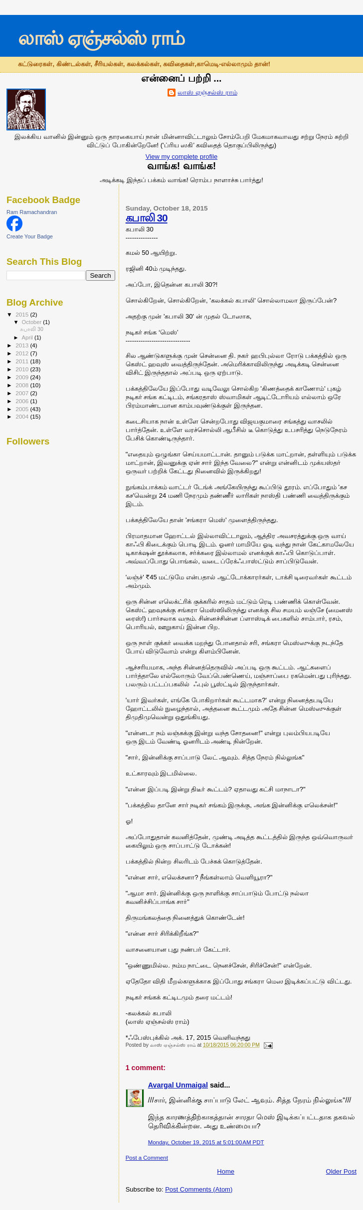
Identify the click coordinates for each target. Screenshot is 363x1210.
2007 (22, 393)
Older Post (341, 1171)
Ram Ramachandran (31, 212)
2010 (22, 369)
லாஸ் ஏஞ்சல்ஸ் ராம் (101, 38)
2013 (22, 345)
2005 (22, 409)
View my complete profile (181, 156)
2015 (22, 314)
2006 (22, 401)
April (28, 337)
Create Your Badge (29, 236)
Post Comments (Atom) (198, 1189)
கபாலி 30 (147, 217)
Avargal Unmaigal (178, 1085)
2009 (22, 377)
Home (225, 1171)
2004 (22, 416)
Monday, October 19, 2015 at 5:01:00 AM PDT (206, 1142)
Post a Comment (147, 1158)
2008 (22, 385)
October (32, 322)
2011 (22, 361)
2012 (22, 353)
